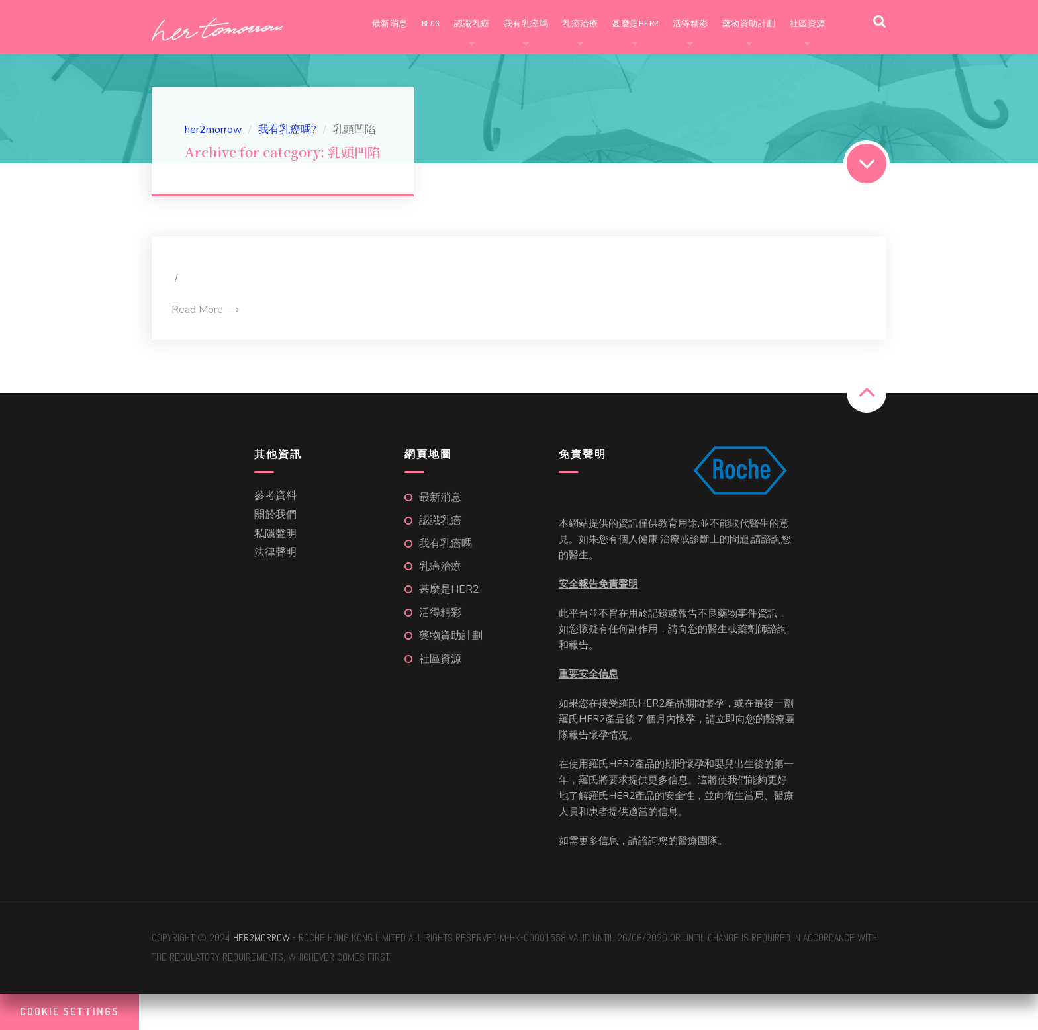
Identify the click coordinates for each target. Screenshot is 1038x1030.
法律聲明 (275, 552)
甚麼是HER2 (635, 23)
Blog (431, 23)
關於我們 (275, 514)
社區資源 (808, 23)
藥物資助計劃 (749, 23)
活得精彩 (690, 23)
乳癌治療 (580, 23)
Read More (204, 309)
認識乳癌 (472, 23)
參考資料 (275, 495)
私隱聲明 (275, 534)
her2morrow (261, 938)
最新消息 (390, 23)
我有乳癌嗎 (526, 23)
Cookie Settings (69, 1011)
